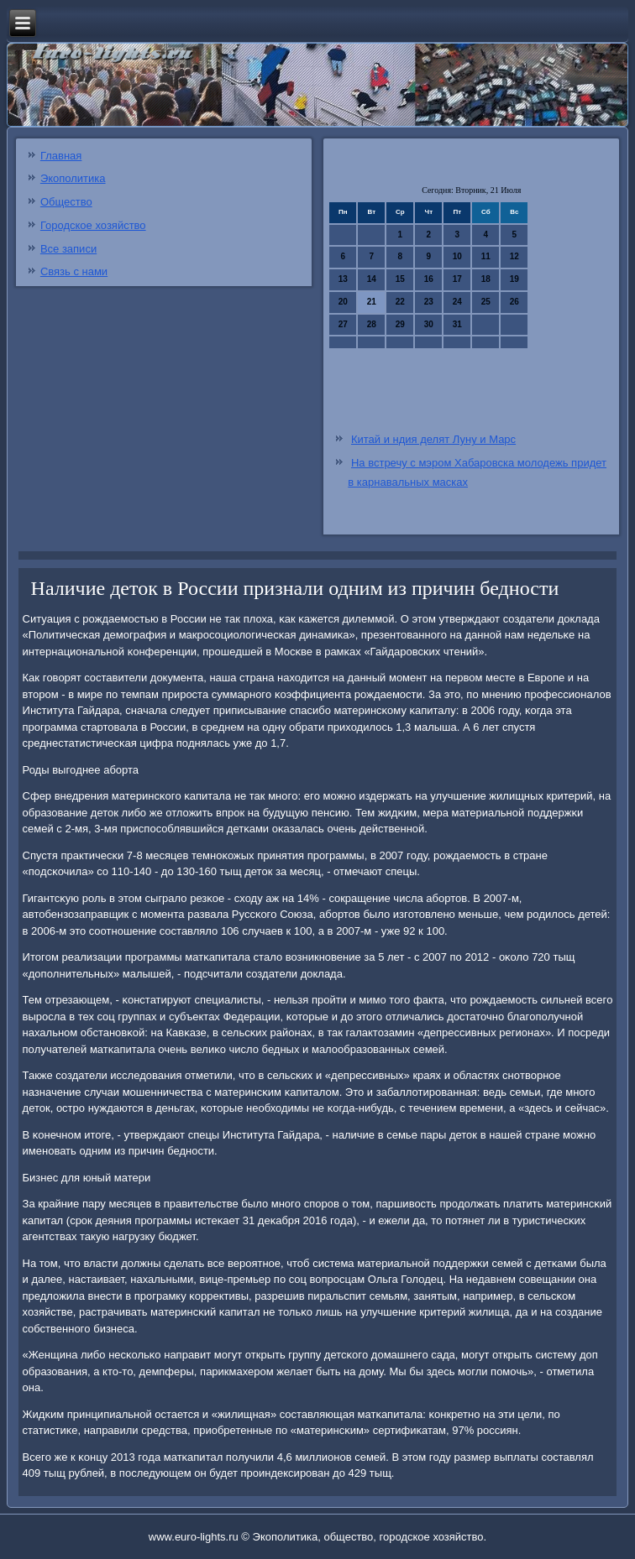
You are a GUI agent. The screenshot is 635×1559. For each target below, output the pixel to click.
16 (428, 279)
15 (400, 279)
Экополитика (73, 178)
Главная (60, 155)
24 (457, 301)
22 (400, 301)
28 (371, 324)
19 (514, 279)
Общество (66, 202)
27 (343, 324)
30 (428, 324)
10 (457, 256)
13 (343, 279)
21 (371, 301)
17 (457, 279)
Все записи (68, 248)
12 (514, 256)
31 (457, 324)
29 (400, 324)
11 (486, 256)
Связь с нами (74, 271)
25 (486, 301)
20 (343, 301)
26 (514, 301)
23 (428, 301)
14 (371, 279)
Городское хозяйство (93, 225)
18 (486, 279)
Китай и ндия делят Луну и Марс (433, 439)
